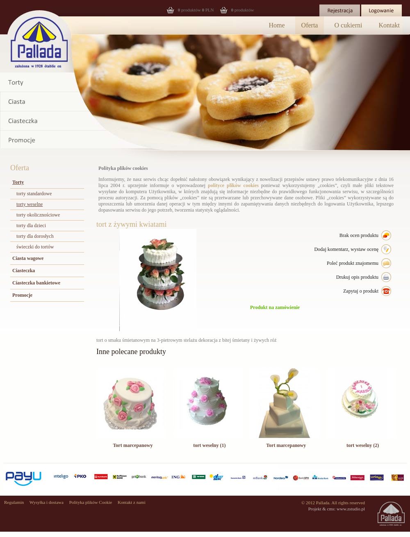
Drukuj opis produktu (357, 277)
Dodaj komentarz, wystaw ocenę (346, 249)
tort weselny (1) (209, 445)
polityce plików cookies (233, 185)
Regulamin (14, 502)
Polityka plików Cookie (90, 502)
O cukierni (348, 25)
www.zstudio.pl (351, 508)
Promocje (22, 295)
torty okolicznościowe (38, 215)
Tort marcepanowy (133, 445)
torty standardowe (34, 193)
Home (277, 25)
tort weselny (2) (362, 445)
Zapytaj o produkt (360, 291)
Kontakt (389, 25)
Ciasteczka (23, 270)
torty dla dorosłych (35, 236)
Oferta (309, 25)
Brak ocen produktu (358, 235)
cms (331, 508)
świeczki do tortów (35, 247)
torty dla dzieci (31, 225)
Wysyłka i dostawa (47, 502)
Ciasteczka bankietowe (36, 283)
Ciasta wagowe (27, 258)
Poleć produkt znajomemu (352, 263)
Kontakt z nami (132, 502)
